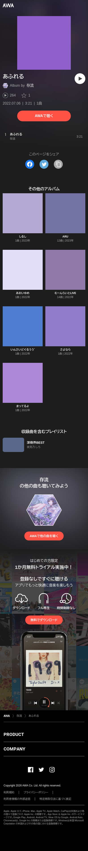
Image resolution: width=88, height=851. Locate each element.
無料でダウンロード (44, 620)
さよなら (65, 349)
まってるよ (22, 406)
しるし (22, 236)
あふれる (34, 715)
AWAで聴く (44, 116)
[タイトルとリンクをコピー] (58, 164)
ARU (65, 236)
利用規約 (9, 792)
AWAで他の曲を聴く (44, 536)
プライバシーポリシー (35, 792)
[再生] (80, 78)
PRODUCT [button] (14, 734)
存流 (30, 85)
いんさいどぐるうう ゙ (22, 349)
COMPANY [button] (14, 749)
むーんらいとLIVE (65, 293)
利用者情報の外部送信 (17, 799)
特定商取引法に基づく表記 (55, 799)
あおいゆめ (22, 293)
